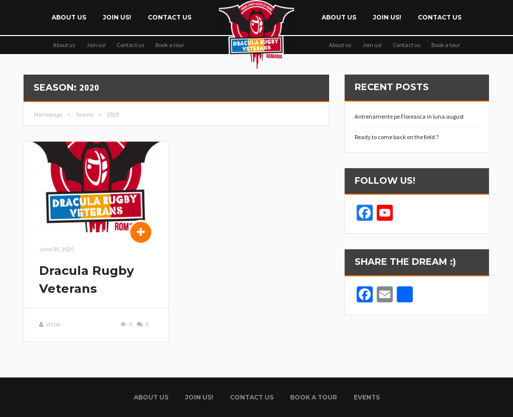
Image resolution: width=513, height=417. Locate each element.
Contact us (169, 17)
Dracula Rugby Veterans (86, 279)
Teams (84, 114)
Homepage (48, 114)
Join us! (117, 17)
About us (69, 17)
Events (367, 397)
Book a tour (169, 45)
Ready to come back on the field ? (396, 137)
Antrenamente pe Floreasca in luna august (409, 116)
